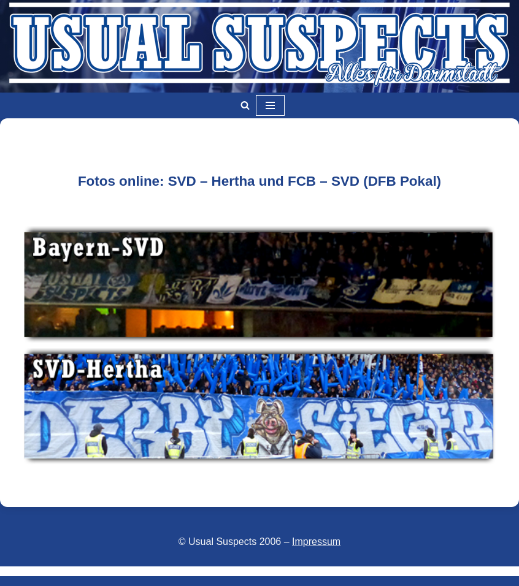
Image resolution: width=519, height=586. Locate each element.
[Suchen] (245, 105)
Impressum (316, 541)
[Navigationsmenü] (270, 105)
